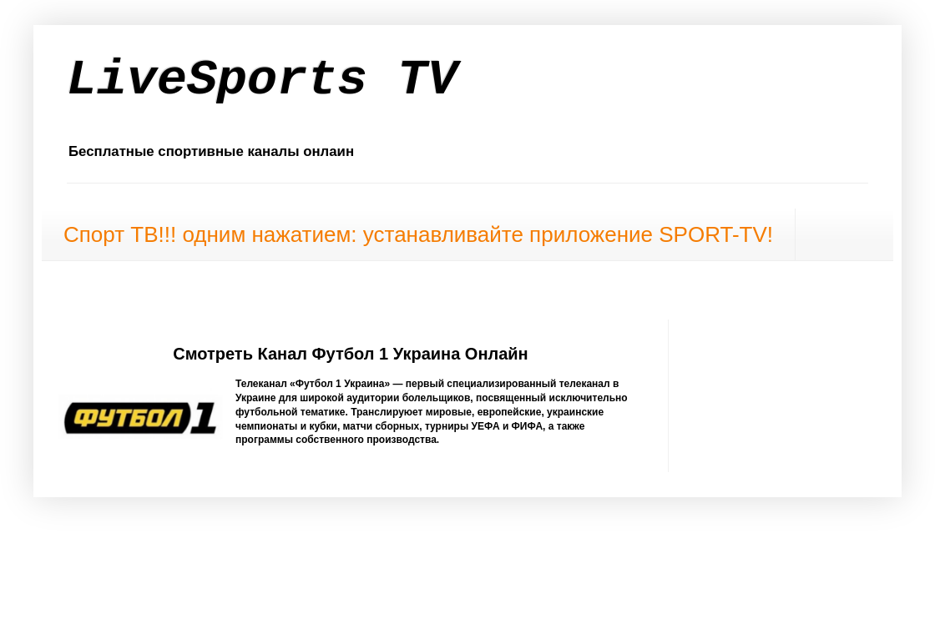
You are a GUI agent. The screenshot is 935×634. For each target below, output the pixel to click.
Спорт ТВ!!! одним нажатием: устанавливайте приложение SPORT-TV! (418, 234)
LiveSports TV (262, 80)
